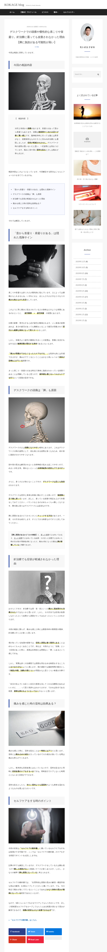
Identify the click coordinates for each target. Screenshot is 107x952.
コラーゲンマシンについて (87, 204)
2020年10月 (80, 267)
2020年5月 (80, 291)
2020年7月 (80, 279)
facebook (15, 932)
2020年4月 (80, 297)
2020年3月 (80, 303)
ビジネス (45, 12)
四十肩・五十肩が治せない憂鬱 (87, 179)
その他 (37, 47)
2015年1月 (80, 320)
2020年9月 (80, 273)
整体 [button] (56, 12)
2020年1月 (80, 315)
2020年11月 (80, 262)
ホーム (12, 12)
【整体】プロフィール (28, 12)
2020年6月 (80, 285)
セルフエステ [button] (68, 12)
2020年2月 (80, 309)
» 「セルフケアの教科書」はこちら (23, 920)
